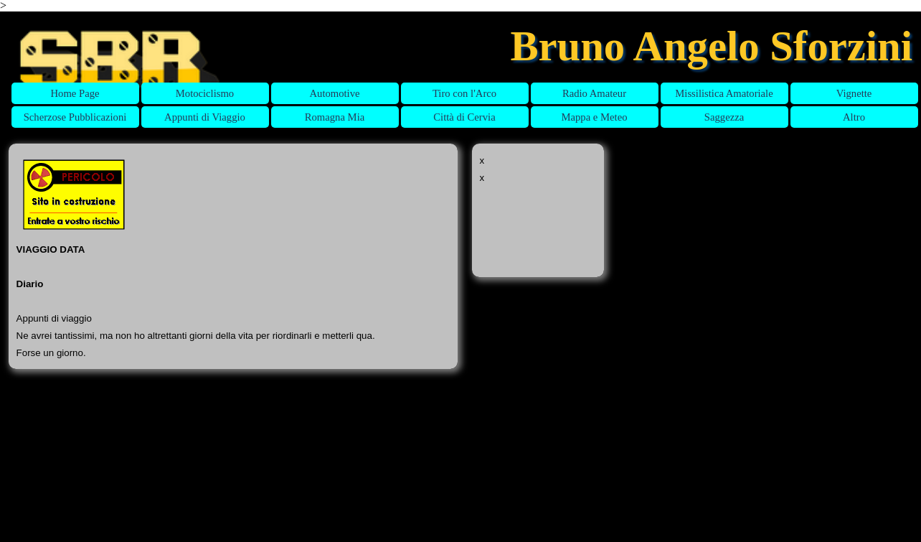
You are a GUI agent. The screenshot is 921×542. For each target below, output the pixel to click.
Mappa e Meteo (595, 117)
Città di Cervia (464, 117)
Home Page (75, 93)
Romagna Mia (334, 117)
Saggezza (724, 117)
